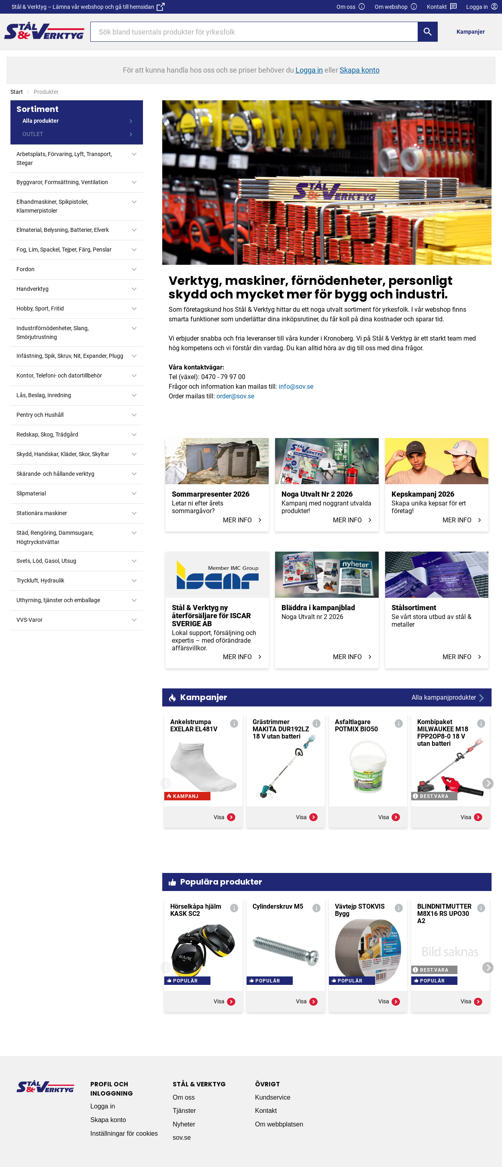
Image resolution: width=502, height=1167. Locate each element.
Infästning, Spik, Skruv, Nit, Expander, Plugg (69, 356)
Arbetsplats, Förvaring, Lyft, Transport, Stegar (64, 158)
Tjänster (184, 1110)
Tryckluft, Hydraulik (40, 580)
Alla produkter (40, 121)
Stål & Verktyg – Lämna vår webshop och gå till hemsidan (88, 7)
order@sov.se (235, 396)
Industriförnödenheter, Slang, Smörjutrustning (52, 332)
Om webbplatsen (279, 1124)
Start (16, 92)
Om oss (351, 7)
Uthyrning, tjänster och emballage (58, 600)
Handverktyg (32, 289)
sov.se (182, 1137)
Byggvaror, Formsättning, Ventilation (62, 182)
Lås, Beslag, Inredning (43, 395)
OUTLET (32, 134)
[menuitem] (473, 31)
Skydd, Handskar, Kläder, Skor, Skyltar (62, 454)
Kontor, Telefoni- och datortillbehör (59, 375)
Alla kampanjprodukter (449, 698)
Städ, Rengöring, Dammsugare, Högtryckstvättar (55, 537)
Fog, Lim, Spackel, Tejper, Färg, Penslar (64, 249)
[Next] (488, 783)
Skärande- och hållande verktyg (55, 474)
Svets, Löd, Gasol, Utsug (46, 561)
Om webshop (396, 7)
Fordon (25, 269)
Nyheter (184, 1124)
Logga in (102, 1106)
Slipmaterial (31, 493)
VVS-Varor (29, 620)
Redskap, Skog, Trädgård (47, 434)
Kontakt (442, 7)
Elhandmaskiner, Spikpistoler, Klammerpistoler (52, 206)
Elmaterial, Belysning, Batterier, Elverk (62, 230)
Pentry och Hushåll (39, 415)
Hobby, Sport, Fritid (40, 308)
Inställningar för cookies (124, 1133)
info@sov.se (296, 386)
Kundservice (272, 1097)
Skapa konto (108, 1119)
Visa (225, 841)
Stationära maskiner (41, 513)
